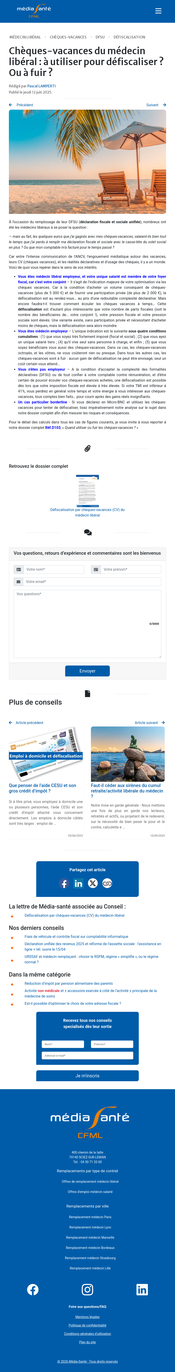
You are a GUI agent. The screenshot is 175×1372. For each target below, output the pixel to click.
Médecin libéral (25, 37)
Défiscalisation (129, 37)
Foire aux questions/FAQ (87, 1307)
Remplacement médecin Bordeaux (90, 1248)
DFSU (100, 37)
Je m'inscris (87, 1075)
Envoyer (87, 671)
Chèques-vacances (68, 37)
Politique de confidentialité (87, 1325)
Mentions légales (87, 1317)
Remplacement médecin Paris (90, 1217)
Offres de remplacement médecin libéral (90, 1181)
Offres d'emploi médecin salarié (90, 1192)
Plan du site (87, 1342)
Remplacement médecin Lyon (90, 1227)
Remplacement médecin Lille (90, 1268)
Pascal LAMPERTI (41, 86)
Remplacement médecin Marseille (90, 1237)
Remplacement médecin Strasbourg (90, 1258)
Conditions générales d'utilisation (87, 1334)
